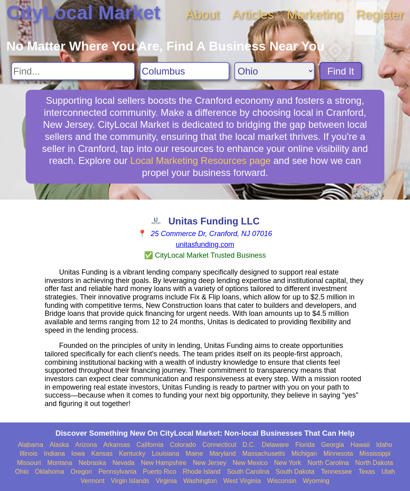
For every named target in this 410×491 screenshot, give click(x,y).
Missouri (29, 462)
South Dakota (295, 471)
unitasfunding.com (205, 244)
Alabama (30, 444)
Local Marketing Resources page (200, 160)
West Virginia (242, 480)
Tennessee (336, 471)
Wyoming (316, 480)
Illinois (28, 453)
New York (287, 462)
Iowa (78, 453)
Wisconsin (281, 480)
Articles (253, 14)
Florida (305, 444)
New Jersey (210, 462)
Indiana (54, 453)
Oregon (81, 471)
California (150, 444)
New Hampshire (164, 462)
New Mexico (250, 462)
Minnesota (338, 453)
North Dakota (374, 462)
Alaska (59, 444)
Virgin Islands (130, 480)
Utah (388, 471)
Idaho (384, 444)
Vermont (92, 480)
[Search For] (73, 71)
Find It (341, 71)
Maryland (222, 453)
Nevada (124, 462)
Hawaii (360, 444)
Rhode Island (201, 471)
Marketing (315, 14)
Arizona (86, 444)
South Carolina (248, 471)
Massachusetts (263, 453)
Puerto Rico (160, 471)
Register (380, 14)
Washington (200, 480)
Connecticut (219, 444)
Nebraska (92, 462)
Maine (194, 453)
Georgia (332, 444)
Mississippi (375, 453)
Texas (366, 471)
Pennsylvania (117, 471)
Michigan (304, 453)
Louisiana (165, 453)
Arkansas (116, 444)
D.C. (249, 444)
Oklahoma (49, 471)
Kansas (102, 453)
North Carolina (328, 462)
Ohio (22, 471)
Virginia (166, 480)
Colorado (183, 444)
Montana (59, 462)
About (202, 14)
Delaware (275, 444)
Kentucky (132, 453)
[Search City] (184, 71)
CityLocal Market (83, 12)
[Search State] (274, 71)
